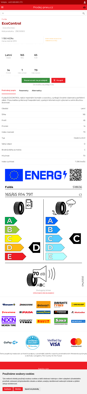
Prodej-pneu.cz (43, 7)
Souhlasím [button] (7, 389)
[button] (84, 7)
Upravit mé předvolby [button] (32, 389)
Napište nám (43, 369)
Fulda (4, 19)
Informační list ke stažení (43, 293)
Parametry (24, 90)
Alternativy (37, 90)
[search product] (83, 13)
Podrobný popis (9, 90)
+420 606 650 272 (15, 2)
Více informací (9, 28)
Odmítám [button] (18, 389)
